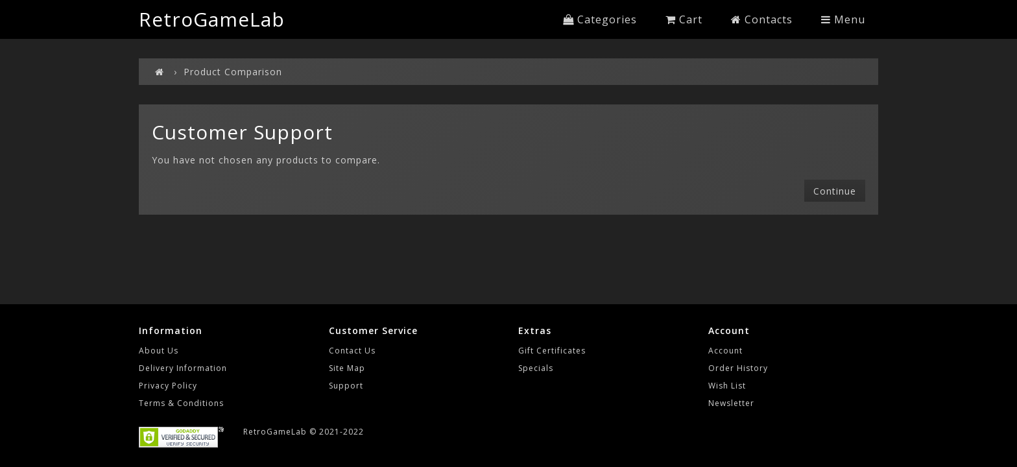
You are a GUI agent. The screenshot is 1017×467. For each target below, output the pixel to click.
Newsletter (731, 403)
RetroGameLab (212, 19)
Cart (683, 19)
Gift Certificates (552, 350)
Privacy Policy (168, 385)
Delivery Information (183, 368)
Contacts (762, 19)
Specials (535, 368)
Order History (738, 368)
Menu (843, 19)
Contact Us (352, 350)
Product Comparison (233, 72)
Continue (834, 191)
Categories (600, 19)
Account (725, 350)
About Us (158, 350)
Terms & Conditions (181, 403)
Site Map (347, 368)
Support (346, 385)
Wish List (727, 385)
